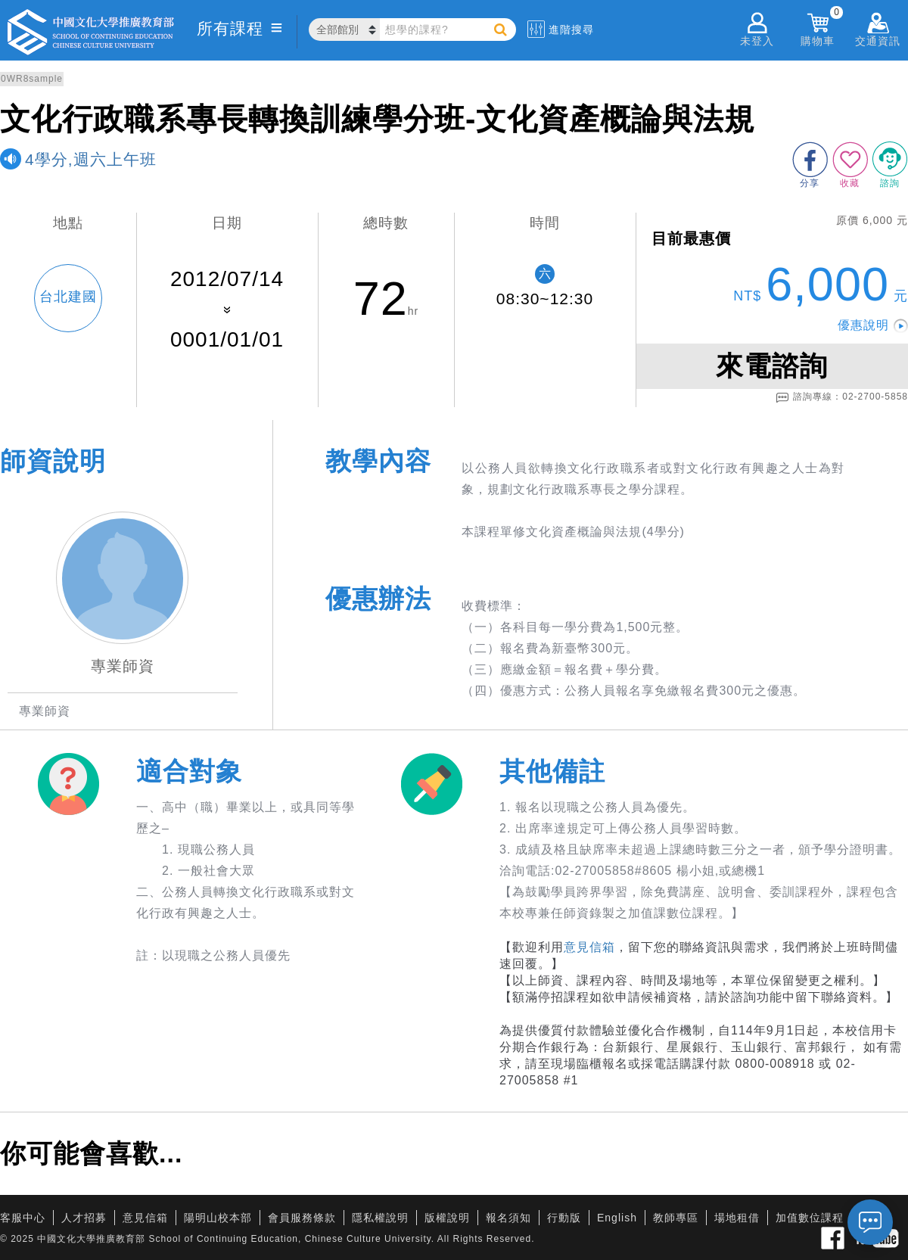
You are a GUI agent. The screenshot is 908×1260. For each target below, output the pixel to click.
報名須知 (508, 1218)
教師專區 (675, 1218)
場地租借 (737, 1218)
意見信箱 (589, 947)
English (617, 1218)
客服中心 (22, 1218)
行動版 (564, 1218)
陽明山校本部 (218, 1218)
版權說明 (447, 1218)
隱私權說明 (380, 1218)
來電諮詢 (772, 365)
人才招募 (84, 1218)
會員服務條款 (302, 1218)
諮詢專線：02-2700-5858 (842, 397)
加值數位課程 (810, 1218)
